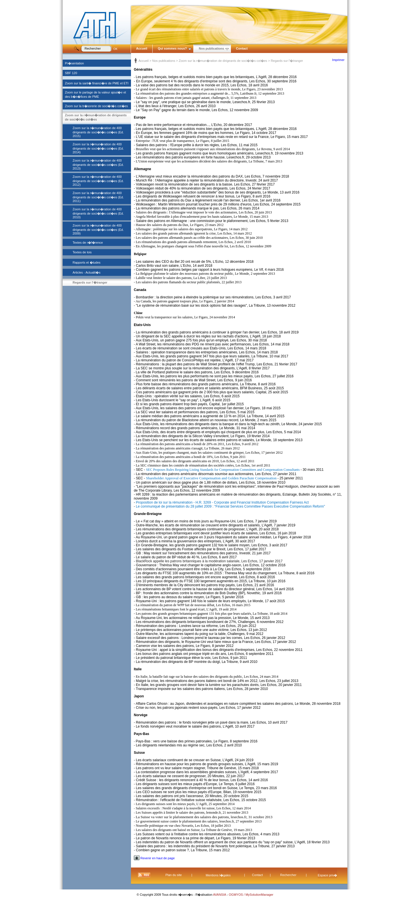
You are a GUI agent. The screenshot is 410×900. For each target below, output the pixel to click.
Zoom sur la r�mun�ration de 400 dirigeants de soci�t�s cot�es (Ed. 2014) (98, 148)
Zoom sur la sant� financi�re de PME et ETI (96, 83)
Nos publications (214, 48)
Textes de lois (82, 252)
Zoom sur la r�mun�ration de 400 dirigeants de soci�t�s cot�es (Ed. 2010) (98, 213)
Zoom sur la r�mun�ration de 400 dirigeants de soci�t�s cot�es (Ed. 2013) (98, 164)
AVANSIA (220, 894)
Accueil (141, 48)
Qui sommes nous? (174, 48)
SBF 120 (71, 73)
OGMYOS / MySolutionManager (251, 894)
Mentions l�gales (218, 875)
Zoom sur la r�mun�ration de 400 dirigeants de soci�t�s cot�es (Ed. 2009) (98, 229)
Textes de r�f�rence (88, 242)
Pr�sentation (74, 63)
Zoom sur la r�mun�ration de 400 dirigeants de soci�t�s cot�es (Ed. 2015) (98, 132)
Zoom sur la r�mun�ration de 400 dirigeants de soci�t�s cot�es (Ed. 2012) (98, 180)
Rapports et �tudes (87, 262)
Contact (242, 48)
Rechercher (288, 875)
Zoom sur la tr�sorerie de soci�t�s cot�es (96, 106)
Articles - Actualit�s (87, 272)
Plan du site (173, 875)
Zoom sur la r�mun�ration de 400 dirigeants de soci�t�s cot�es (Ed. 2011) (98, 197)
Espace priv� (327, 875)
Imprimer (338, 60)
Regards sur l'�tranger (90, 282)
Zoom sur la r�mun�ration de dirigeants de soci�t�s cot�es (223, 60)
